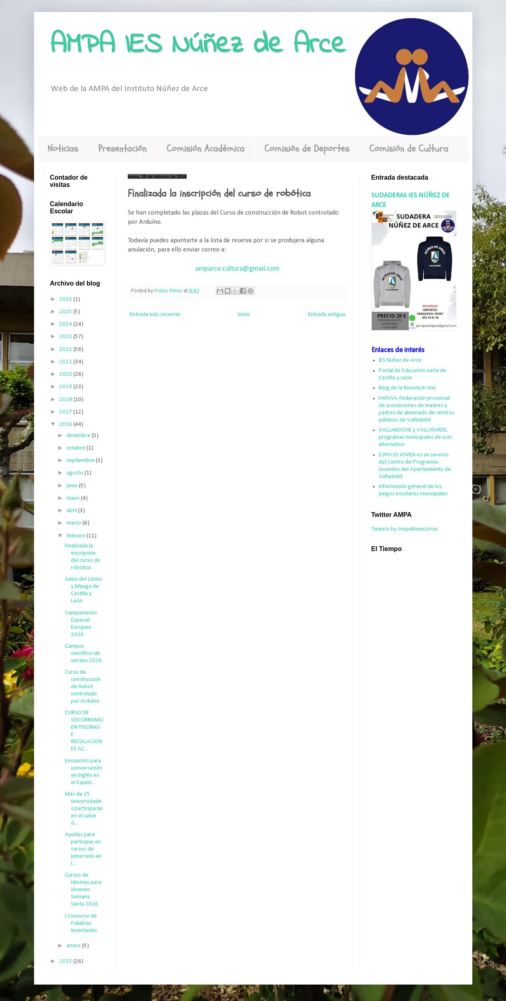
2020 (66, 374)
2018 (66, 400)
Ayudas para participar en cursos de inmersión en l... (83, 849)
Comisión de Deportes (306, 148)
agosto (76, 473)
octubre (77, 448)
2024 (66, 324)
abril (72, 511)
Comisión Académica (205, 148)
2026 (66, 299)
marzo (75, 523)
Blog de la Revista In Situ (407, 388)
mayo (74, 498)
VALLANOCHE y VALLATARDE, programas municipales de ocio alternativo (415, 437)
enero (74, 946)
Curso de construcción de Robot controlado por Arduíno (83, 686)
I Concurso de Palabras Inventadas (81, 923)
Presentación (122, 148)
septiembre (81, 461)
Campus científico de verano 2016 (83, 653)
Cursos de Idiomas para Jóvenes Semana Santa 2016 (83, 889)
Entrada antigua (326, 315)
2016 (66, 424)
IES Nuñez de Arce (400, 360)
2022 (66, 349)
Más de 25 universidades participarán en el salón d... (84, 808)
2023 (66, 337)
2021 (66, 362)
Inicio (244, 315)
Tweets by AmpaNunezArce (404, 529)
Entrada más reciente (155, 315)
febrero (77, 536)
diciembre (79, 436)
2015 (66, 961)
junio (73, 486)
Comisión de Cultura (408, 148)
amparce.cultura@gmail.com (237, 269)
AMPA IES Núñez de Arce (198, 45)
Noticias (63, 148)
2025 (66, 312)
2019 (66, 387)
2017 (66, 412)
